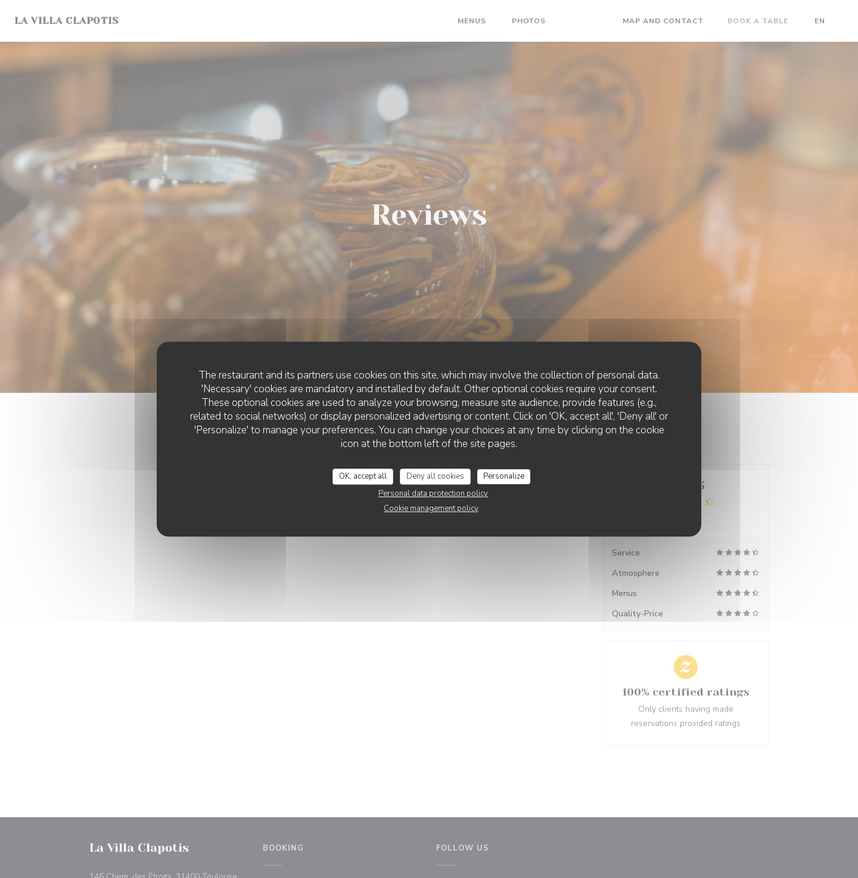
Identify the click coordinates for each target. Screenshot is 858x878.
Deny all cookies (435, 476)
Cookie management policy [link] (431, 508)
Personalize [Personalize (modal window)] (503, 476)
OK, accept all (363, 476)
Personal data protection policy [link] (433, 493)
